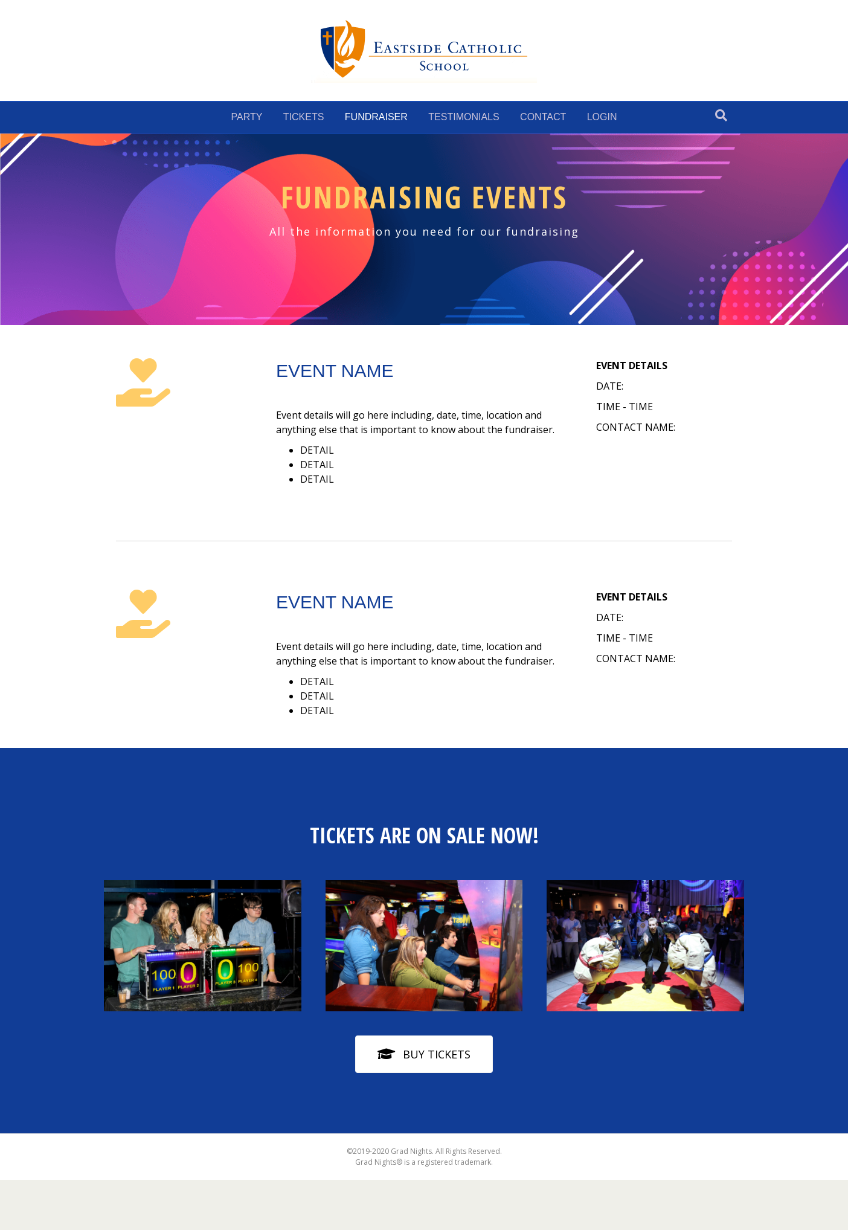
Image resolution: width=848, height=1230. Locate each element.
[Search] (721, 115)
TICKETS (303, 117)
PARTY (246, 117)
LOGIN (602, 117)
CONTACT (543, 117)
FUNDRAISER (376, 117)
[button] (424, 1053)
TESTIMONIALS (463, 117)
